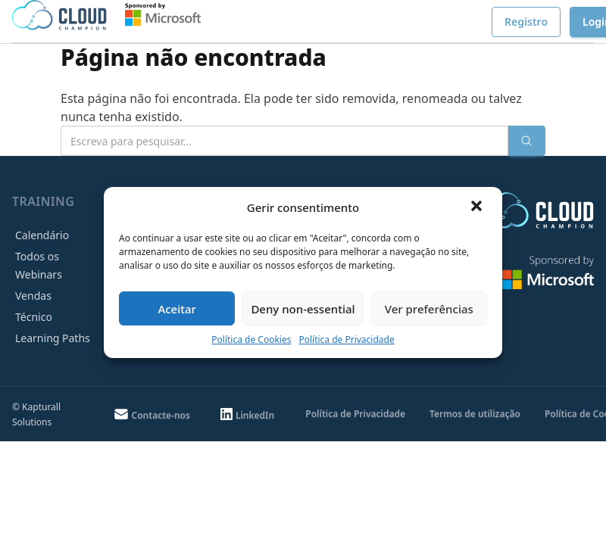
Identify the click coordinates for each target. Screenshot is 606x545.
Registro (526, 21)
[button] (478, 207)
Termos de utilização (475, 413)
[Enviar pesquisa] (526, 141)
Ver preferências (429, 308)
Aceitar (177, 308)
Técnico (33, 317)
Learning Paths (52, 338)
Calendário (42, 235)
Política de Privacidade (346, 339)
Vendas (33, 295)
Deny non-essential (303, 308)
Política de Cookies (251, 339)
